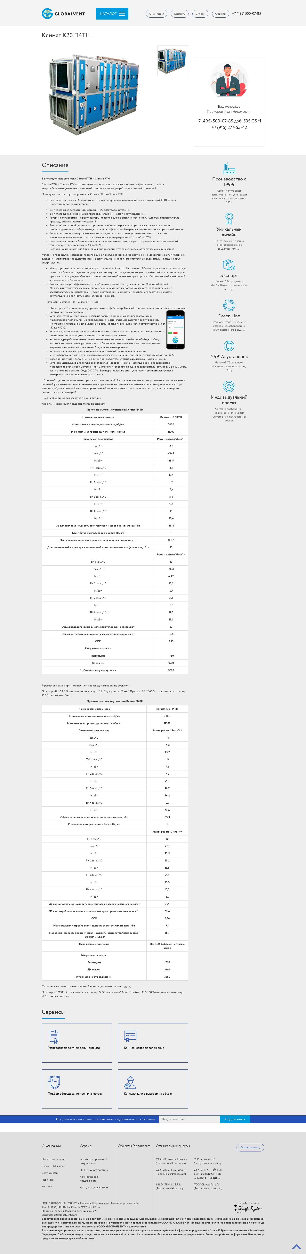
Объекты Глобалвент (134, 1146)
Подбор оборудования (94, 1170)
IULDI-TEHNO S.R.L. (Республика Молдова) (169, 1187)
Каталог (108, 13)
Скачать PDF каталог (54, 1166)
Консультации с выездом (94, 1188)
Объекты (220, 14)
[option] (172, 61)
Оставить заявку (250, 1148)
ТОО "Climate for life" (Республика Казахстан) (208, 1187)
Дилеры (200, 14)
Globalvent (63, 13)
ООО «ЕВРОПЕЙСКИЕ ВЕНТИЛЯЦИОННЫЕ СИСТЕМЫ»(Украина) (208, 1174)
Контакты (179, 14)
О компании (156, 14)
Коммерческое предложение (89, 1179)
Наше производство (54, 1159)
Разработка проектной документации (93, 1161)
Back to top (296, 1246)
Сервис (85, 1146)
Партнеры (48, 1180)
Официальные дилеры (173, 1146)
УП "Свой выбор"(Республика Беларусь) (207, 1161)
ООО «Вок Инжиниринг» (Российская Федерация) (171, 1172)
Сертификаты (50, 1173)
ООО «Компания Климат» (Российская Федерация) (171, 1161)
